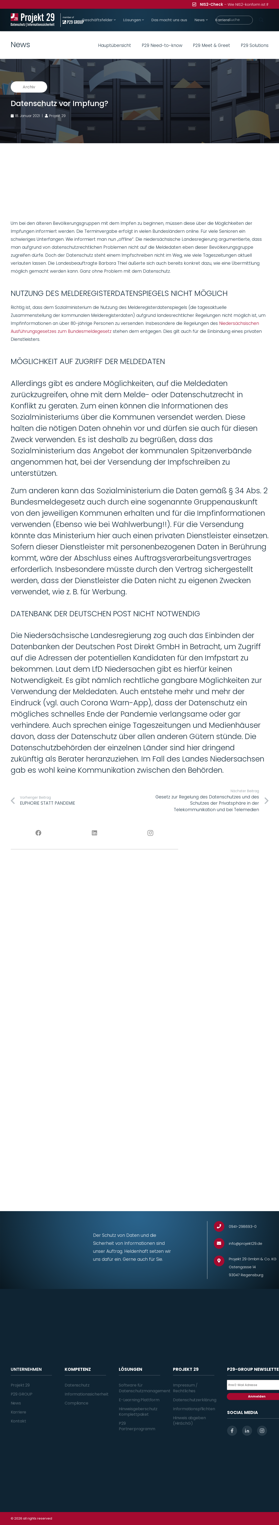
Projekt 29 (20, 1385)
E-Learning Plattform (139, 1400)
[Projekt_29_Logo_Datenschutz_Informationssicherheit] (33, 20)
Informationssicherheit (86, 1394)
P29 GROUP (22, 1394)
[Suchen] (261, 20)
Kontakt (18, 1421)
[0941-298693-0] (221, 1226)
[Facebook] (39, 833)
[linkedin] (247, 1431)
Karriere (18, 1412)
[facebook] (232, 1431)
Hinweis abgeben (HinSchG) (189, 1420)
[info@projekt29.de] (221, 1243)
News (16, 1403)
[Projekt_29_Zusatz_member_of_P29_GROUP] (72, 20)
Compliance (76, 1403)
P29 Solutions (255, 45)
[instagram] (262, 1431)
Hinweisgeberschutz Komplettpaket (138, 1411)
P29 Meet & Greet (211, 45)
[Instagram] (150, 833)
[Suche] (234, 20)
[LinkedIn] (94, 833)
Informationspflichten (194, 1409)
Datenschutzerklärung (194, 1400)
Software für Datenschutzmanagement (144, 1388)
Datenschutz (77, 1385)
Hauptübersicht (114, 45)
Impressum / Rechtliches (185, 1388)
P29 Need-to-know (162, 45)
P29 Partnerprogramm (137, 1426)
